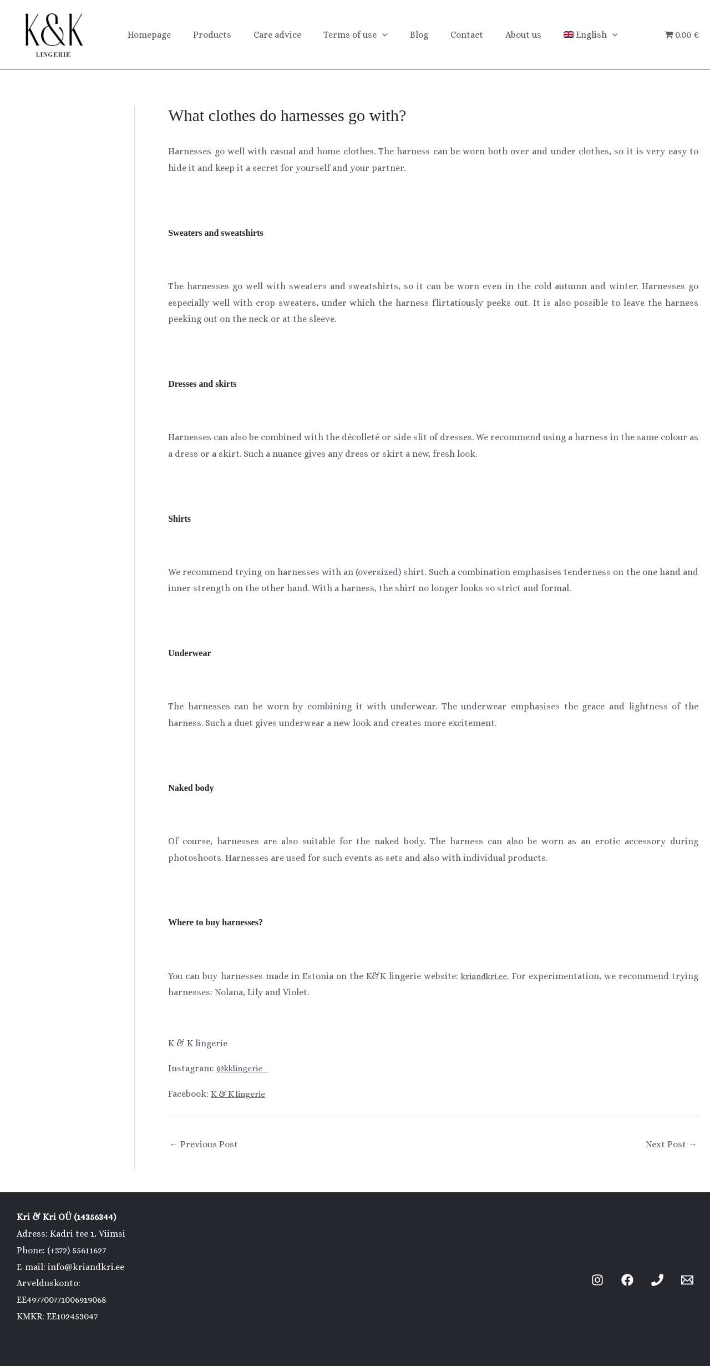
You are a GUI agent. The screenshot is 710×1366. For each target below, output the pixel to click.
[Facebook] (627, 1280)
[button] (366, 35)
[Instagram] (597, 1280)
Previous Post (203, 1144)
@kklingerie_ (245, 1068)
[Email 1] (687, 1280)
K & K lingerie (240, 1093)
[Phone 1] (657, 1280)
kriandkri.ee (483, 976)
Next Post (671, 1144)
